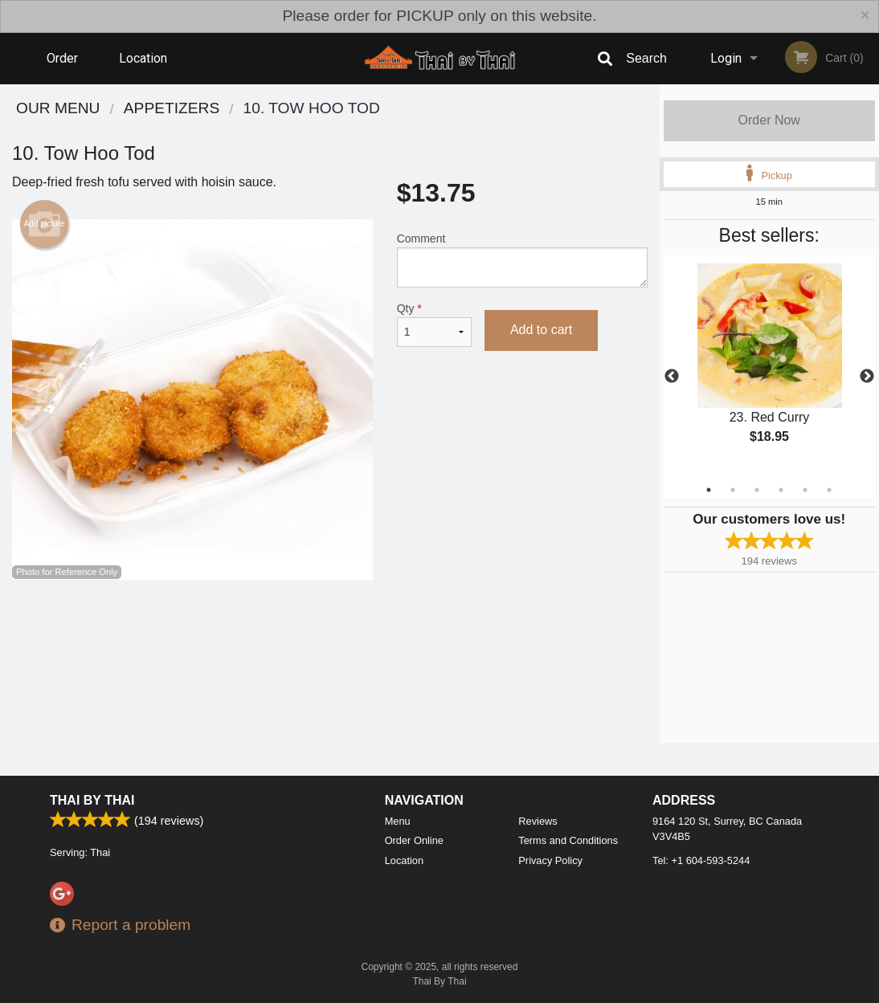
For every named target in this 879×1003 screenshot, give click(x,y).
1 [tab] (709, 490)
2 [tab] (733, 490)
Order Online (64, 67)
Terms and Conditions (568, 840)
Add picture (44, 224)
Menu (398, 821)
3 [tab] (757, 490)
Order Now (769, 120)
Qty (434, 324)
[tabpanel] (770, 367)
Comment (522, 259)
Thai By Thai (92, 800)
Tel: (701, 860)
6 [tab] (829, 490)
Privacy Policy (550, 860)
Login (726, 58)
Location (143, 58)
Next (867, 377)
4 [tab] (781, 490)
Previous (672, 377)
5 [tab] (805, 490)
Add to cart (541, 329)
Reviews (537, 821)
